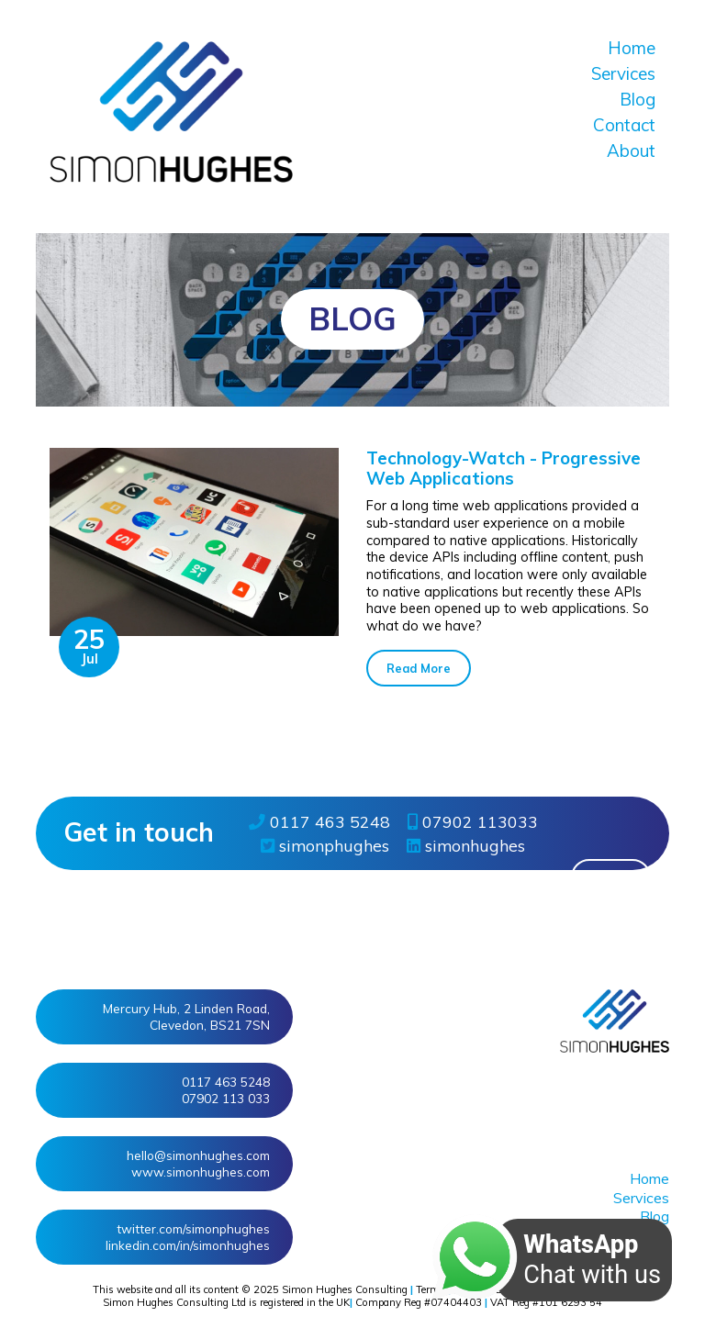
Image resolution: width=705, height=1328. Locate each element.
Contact (624, 125)
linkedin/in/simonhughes (188, 1245)
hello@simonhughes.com (198, 1155)
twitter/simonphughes (193, 1228)
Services (623, 73)
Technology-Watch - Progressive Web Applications (503, 468)
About (631, 150)
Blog (637, 99)
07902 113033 (473, 821)
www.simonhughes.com (200, 1171)
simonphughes (325, 845)
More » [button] (611, 877)
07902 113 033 (226, 1098)
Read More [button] (418, 668)
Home (631, 48)
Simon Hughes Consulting (345, 1289)
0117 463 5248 (319, 821)
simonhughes (466, 845)
